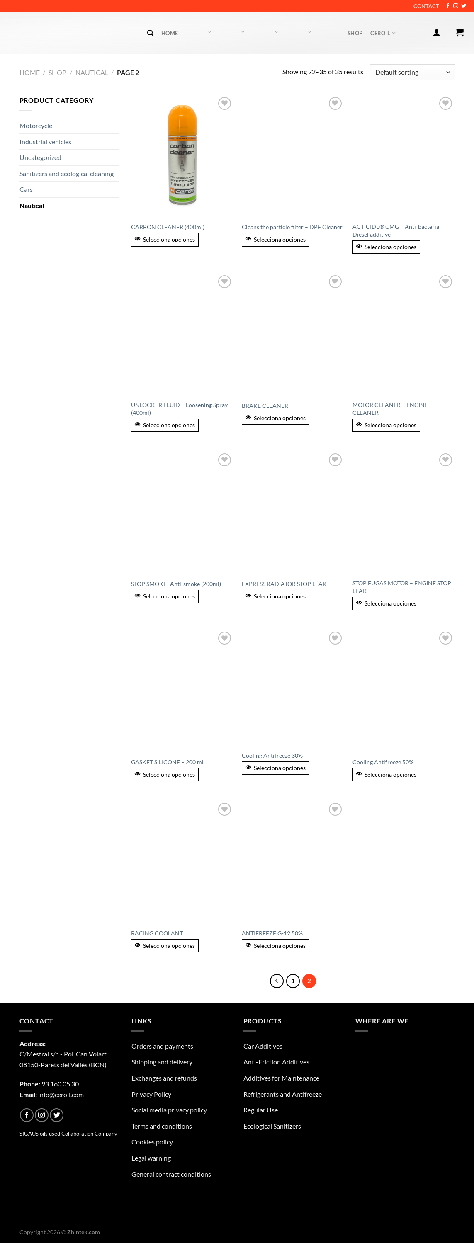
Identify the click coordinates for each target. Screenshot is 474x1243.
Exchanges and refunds (164, 1078)
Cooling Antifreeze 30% (272, 755)
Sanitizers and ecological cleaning (66, 173)
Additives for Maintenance (281, 1078)
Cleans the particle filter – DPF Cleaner (292, 226)
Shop (355, 33)
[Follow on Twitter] (463, 6)
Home (169, 33)
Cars (26, 189)
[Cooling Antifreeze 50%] (403, 691)
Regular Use (260, 1110)
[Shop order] (412, 72)
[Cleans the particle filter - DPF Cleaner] (293, 156)
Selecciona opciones (165, 239)
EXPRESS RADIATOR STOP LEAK (284, 583)
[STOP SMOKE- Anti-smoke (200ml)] (182, 512)
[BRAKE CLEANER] (293, 334)
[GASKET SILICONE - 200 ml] (182, 691)
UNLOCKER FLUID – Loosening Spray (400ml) (179, 408)
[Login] (436, 32)
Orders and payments (162, 1046)
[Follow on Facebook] (447, 6)
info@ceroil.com (61, 1094)
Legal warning (151, 1158)
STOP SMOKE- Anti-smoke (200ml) (176, 583)
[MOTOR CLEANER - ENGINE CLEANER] (403, 334)
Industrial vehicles (45, 141)
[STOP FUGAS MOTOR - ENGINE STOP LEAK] (403, 512)
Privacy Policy (151, 1094)
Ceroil (383, 33)
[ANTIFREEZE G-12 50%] (293, 862)
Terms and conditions (161, 1126)
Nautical (91, 72)
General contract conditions (171, 1174)
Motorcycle (35, 125)
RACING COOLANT (157, 933)
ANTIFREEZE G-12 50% (272, 933)
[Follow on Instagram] (455, 6)
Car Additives (262, 1046)
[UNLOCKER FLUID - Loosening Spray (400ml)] (182, 334)
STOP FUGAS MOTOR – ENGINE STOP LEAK (401, 586)
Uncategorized (40, 157)
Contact (426, 6)
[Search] (150, 33)
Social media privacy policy (169, 1110)
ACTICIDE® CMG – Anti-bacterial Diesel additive (396, 230)
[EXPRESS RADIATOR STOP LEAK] (293, 512)
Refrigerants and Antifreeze (282, 1094)
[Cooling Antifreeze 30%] (293, 688)
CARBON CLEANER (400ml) (167, 226)
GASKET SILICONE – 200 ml (167, 762)
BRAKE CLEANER (265, 405)
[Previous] (277, 981)
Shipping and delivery (161, 1062)
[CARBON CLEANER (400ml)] (182, 156)
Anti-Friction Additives (276, 1062)
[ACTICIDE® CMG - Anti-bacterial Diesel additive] (403, 156)
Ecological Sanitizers (272, 1126)
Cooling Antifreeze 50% (382, 762)
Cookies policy (152, 1142)
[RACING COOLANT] (182, 862)
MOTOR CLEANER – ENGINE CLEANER (390, 408)
